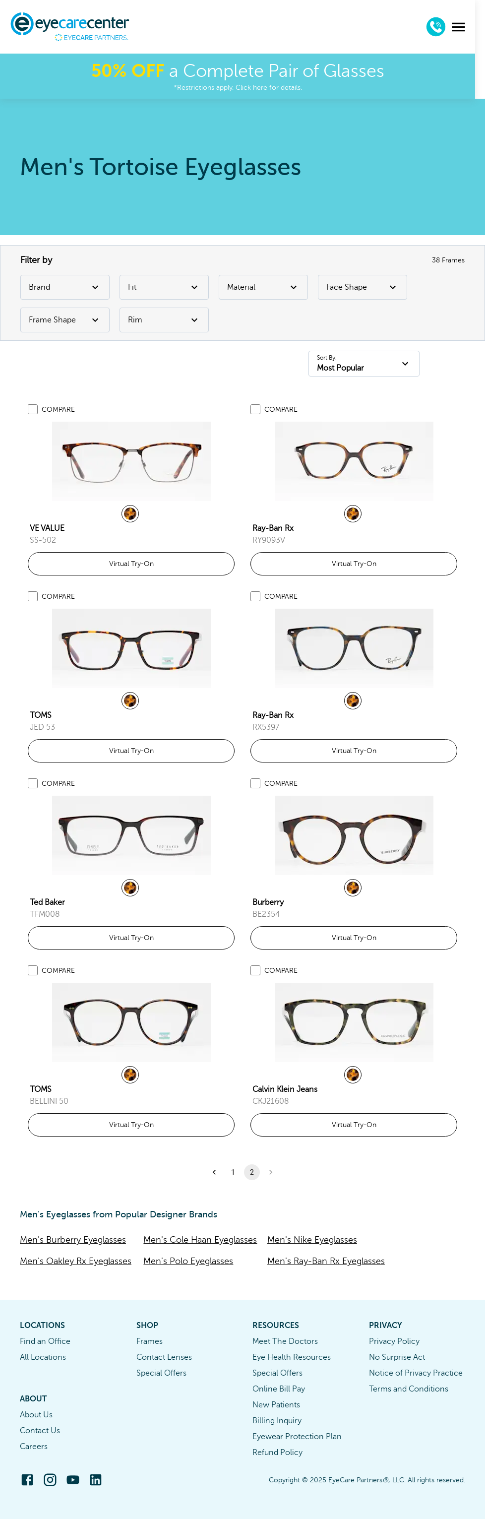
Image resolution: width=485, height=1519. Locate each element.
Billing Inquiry (277, 1420)
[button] (214, 1172)
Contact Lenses (164, 1357)
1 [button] (233, 1172)
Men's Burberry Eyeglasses (73, 1240)
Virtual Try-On (131, 564)
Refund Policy (277, 1452)
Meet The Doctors (285, 1341)
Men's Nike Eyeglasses (312, 1240)
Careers (34, 1446)
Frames (149, 1341)
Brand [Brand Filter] (65, 287)
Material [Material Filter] (263, 287)
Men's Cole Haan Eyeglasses (200, 1240)
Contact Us (40, 1430)
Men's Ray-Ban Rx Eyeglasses (326, 1261)
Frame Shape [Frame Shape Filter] (65, 320)
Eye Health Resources (291, 1357)
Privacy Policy (394, 1341)
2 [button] (252, 1172)
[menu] (468, 27)
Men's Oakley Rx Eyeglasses (75, 1261)
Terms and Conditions (408, 1389)
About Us (36, 1414)
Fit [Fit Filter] (164, 287)
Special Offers (161, 1373)
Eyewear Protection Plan (297, 1436)
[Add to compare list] (33, 409)
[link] (131, 461)
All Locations (43, 1357)
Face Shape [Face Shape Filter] (362, 287)
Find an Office (45, 1341)
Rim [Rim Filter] (164, 320)
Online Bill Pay (278, 1389)
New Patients (276, 1404)
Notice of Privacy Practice (416, 1373)
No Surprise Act (397, 1357)
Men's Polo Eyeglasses (188, 1261)
